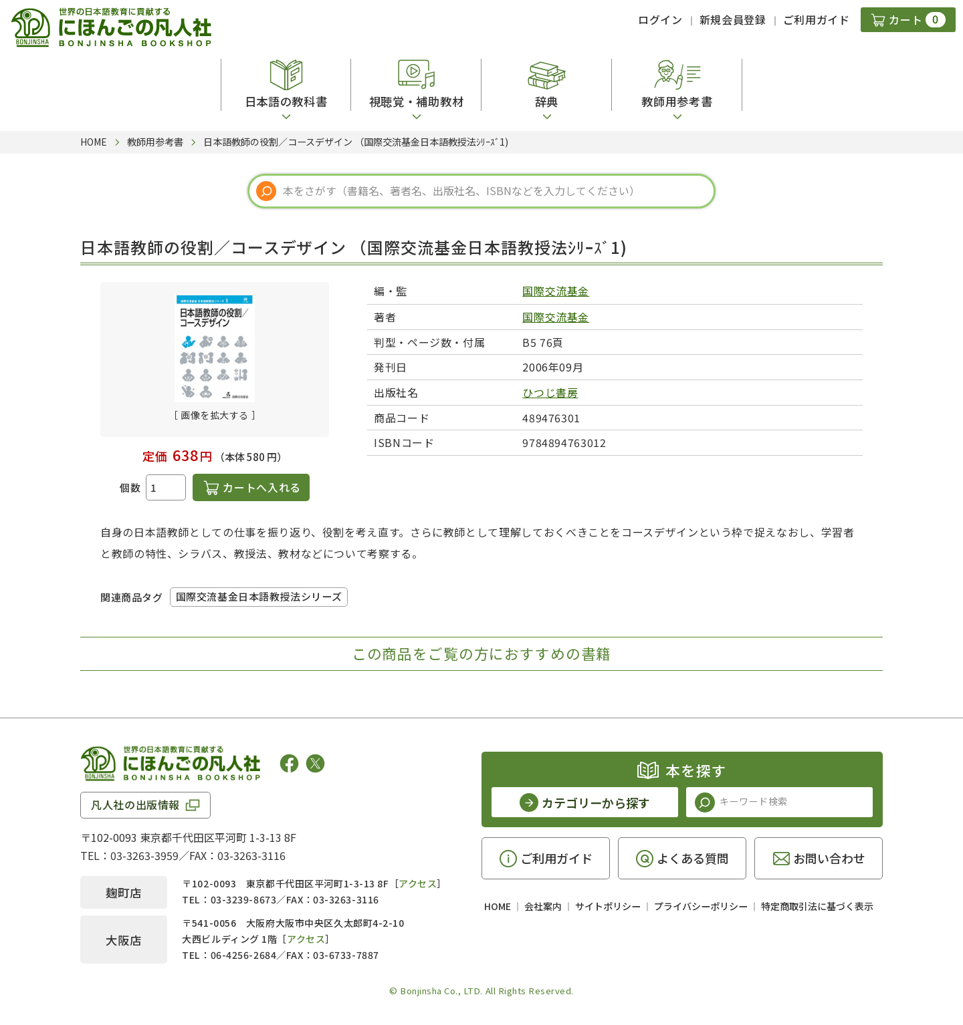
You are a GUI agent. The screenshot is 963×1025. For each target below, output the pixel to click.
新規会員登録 (733, 19)
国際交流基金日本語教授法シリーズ (259, 596)
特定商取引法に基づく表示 (817, 906)
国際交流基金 (555, 291)
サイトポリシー (608, 906)
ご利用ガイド (816, 19)
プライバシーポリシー (701, 906)
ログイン (660, 19)
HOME (497, 906)
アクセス (418, 883)
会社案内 (543, 906)
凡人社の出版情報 (135, 804)
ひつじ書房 (550, 392)
